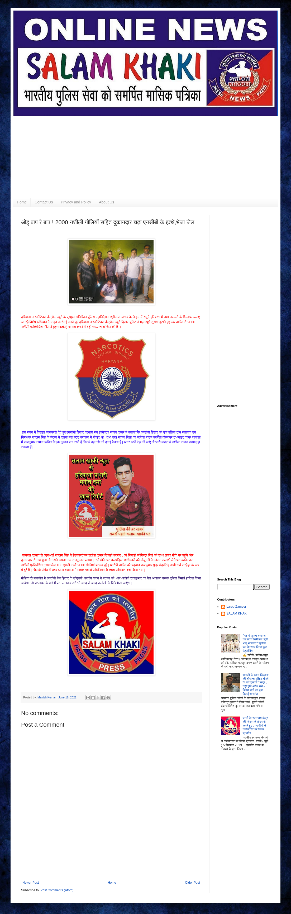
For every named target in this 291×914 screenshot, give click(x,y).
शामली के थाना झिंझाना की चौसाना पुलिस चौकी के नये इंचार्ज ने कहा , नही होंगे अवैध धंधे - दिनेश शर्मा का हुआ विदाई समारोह (256, 684)
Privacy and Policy (76, 202)
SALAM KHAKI (236, 613)
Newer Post (30, 882)
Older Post (192, 882)
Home (22, 202)
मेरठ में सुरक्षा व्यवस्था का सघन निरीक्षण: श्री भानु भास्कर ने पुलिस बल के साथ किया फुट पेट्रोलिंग (255, 643)
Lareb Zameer (236, 606)
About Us (106, 202)
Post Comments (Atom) (56, 890)
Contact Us (44, 202)
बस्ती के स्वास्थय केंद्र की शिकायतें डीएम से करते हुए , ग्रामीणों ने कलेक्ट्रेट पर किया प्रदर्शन (255, 725)
